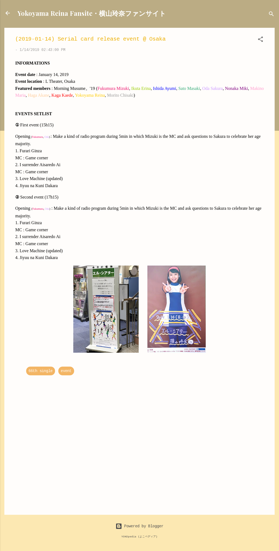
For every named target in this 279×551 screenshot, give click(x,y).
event (66, 371)
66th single (41, 371)
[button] (260, 40)
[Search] (271, 15)
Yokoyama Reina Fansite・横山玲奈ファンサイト (91, 13)
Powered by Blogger (139, 526)
